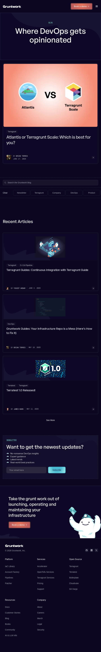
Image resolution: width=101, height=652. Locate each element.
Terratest (73, 572)
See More (50, 420)
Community (10, 630)
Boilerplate (74, 578)
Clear (5, 193)
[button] (97, 6)
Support (40, 589)
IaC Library (10, 566)
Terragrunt (73, 566)
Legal (39, 624)
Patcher (8, 583)
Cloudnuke (74, 583)
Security (40, 630)
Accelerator (42, 566)
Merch (40, 618)
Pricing (40, 583)
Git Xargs (73, 589)
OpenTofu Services (45, 572)
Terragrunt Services (45, 578)
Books (8, 624)
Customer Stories (12, 613)
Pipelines (9, 578)
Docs (7, 607)
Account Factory (12, 572)
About (39, 607)
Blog (7, 618)
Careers (40, 613)
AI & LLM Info (11, 635)
